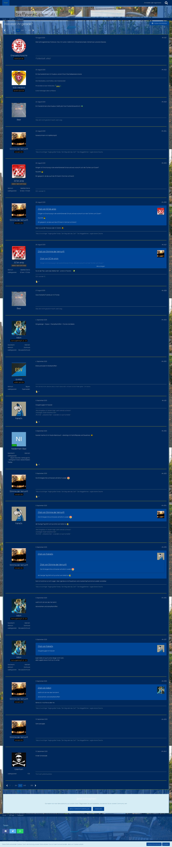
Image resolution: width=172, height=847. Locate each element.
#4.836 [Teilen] (164, 598)
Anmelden (98, 809)
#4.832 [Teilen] (164, 431)
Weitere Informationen (154, 844)
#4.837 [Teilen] (164, 639)
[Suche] (166, 3)
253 (29, 30)
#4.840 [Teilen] (164, 751)
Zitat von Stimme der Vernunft (51, 251)
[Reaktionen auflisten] (38, 281)
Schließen (166, 844)
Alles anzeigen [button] (100, 266)
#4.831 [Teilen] (164, 400)
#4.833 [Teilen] (164, 473)
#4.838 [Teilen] (164, 681)
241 (14, 30)
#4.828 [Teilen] (164, 290)
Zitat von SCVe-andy (47, 209)
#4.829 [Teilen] (164, 320)
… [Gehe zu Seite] (10, 30)
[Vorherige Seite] (4, 30)
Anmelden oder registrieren (152, 3)
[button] (5, 831)
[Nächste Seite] (33, 30)
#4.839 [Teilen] (164, 719)
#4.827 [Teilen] (164, 245)
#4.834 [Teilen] (164, 505)
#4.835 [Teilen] (164, 547)
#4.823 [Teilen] (164, 102)
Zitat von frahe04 (45, 554)
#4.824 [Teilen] (164, 131)
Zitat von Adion (44, 687)
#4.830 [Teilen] (164, 361)
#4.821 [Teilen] (164, 38)
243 (22, 30)
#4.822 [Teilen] (164, 70)
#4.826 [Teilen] (164, 202)
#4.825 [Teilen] (164, 163)
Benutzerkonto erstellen (79, 809)
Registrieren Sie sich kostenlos (89, 803)
